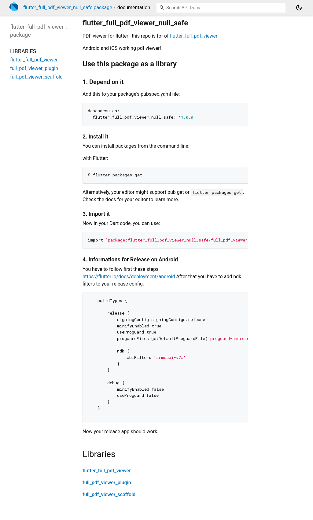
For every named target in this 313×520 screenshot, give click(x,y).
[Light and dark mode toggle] (299, 8)
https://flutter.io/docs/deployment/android (129, 276)
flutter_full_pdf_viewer (194, 36)
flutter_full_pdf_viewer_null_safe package (67, 7)
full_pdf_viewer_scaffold (109, 494)
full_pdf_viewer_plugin (107, 482)
